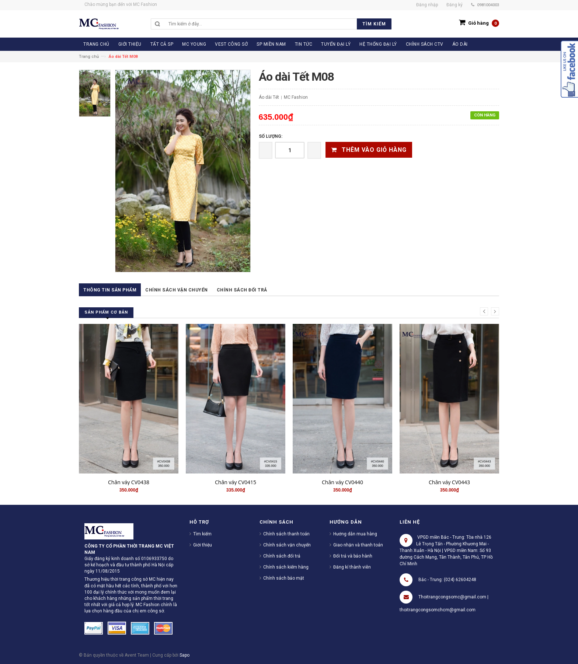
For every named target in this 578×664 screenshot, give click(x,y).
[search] (278, 24)
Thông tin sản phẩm (109, 290)
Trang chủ (89, 56)
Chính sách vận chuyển (176, 290)
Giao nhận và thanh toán (358, 545)
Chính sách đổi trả (242, 290)
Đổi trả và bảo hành (352, 556)
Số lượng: (270, 136)
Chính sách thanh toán (286, 534)
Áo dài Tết (269, 97)
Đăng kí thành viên (352, 567)
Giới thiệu (202, 545)
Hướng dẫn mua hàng (355, 534)
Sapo (184, 655)
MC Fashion (296, 97)
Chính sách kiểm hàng (286, 567)
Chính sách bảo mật (283, 578)
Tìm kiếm (202, 534)
